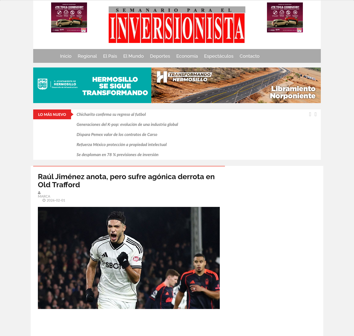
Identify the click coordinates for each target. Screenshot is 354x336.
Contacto (250, 56)
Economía (187, 56)
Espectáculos (219, 56)
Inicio (66, 56)
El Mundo (133, 56)
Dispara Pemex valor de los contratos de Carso (117, 134)
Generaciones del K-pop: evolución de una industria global (127, 124)
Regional (87, 56)
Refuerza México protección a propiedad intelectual (122, 144)
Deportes (160, 56)
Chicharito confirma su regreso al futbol (111, 114)
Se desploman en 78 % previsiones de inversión (118, 154)
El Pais (110, 56)
